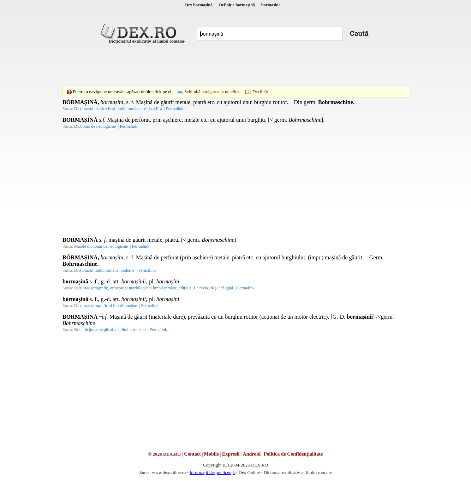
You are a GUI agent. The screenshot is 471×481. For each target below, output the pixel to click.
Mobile (211, 454)
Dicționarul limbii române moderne (104, 270)
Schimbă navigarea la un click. (212, 91)
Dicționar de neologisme (95, 126)
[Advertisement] (235, 65)
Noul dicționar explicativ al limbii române (109, 329)
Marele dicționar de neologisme (101, 246)
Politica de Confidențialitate (293, 454)
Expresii (231, 454)
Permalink (174, 108)
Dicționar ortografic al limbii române (105, 305)
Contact (192, 454)
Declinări (260, 91)
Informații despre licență (212, 472)
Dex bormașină (199, 4)
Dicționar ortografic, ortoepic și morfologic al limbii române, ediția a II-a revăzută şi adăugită (153, 287)
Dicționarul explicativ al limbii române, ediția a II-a (118, 108)
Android (252, 454)
